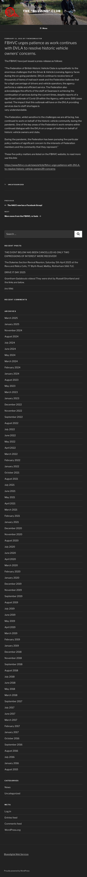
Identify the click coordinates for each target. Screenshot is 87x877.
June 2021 (10, 491)
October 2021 (12, 472)
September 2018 (13, 664)
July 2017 (9, 707)
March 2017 (11, 720)
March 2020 (11, 565)
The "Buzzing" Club (42, 11)
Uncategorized (16, 184)
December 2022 (13, 404)
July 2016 (10, 757)
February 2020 (12, 571)
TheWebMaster (34, 38)
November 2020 (13, 534)
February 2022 (12, 460)
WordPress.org (13, 830)
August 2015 (11, 769)
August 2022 (11, 423)
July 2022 (10, 429)
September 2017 (13, 701)
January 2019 (12, 645)
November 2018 (13, 658)
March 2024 (11, 361)
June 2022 (10, 435)
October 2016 (12, 738)
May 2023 (10, 386)
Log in (8, 811)
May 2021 (10, 497)
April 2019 (10, 627)
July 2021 (9, 485)
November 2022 (13, 410)
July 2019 (10, 608)
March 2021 (11, 509)
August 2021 (11, 478)
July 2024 (10, 342)
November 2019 (13, 590)
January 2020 (12, 577)
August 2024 (11, 336)
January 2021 (12, 522)
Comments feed (13, 823)
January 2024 (12, 373)
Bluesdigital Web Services (16, 854)
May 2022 (10, 441)
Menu (43, 28)
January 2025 (12, 324)
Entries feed (11, 817)
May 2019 (10, 621)
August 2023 (11, 380)
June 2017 (10, 713)
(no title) (9, 288)
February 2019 (12, 639)
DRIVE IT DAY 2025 (15, 272)
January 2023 (12, 398)
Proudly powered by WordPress (17, 871)
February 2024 (12, 367)
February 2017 (12, 726)
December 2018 (13, 652)
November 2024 (13, 330)
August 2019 (11, 602)
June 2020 (10, 553)
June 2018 (10, 682)
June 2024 (10, 349)
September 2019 (13, 596)
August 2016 (11, 750)
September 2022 (14, 417)
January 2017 (12, 732)
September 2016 (13, 744)
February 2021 (12, 516)
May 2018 (10, 689)
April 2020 (10, 559)
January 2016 (12, 763)
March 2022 (11, 454)
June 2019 (10, 614)
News (8, 787)
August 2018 (11, 670)
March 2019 (11, 633)
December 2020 (13, 528)
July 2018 (10, 676)
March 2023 (11, 392)
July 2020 (10, 546)
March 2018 (11, 695)
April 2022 (10, 447)
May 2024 (10, 355)
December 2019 (13, 583)
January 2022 (12, 466)
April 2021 (10, 503)
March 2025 (11, 318)
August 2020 (11, 540)
